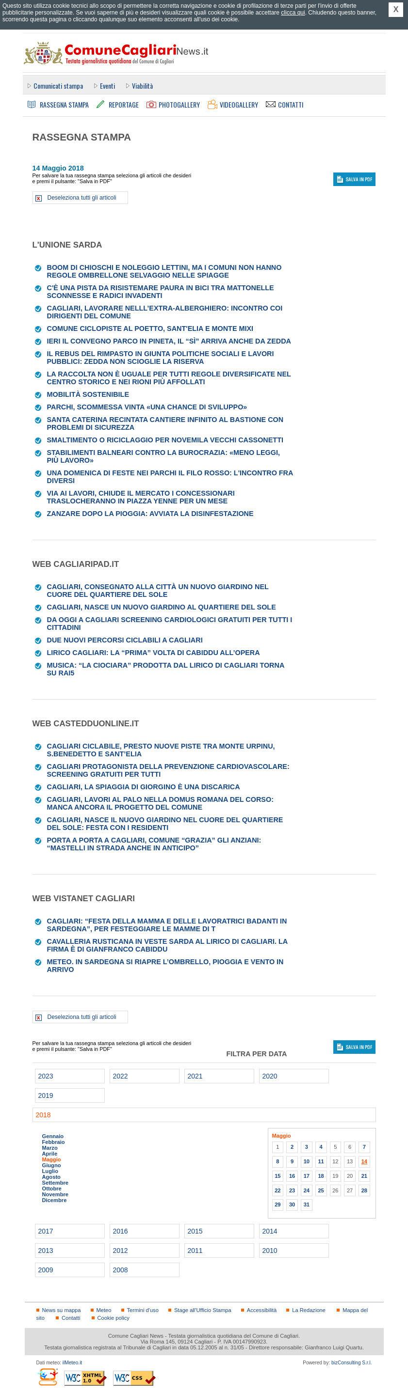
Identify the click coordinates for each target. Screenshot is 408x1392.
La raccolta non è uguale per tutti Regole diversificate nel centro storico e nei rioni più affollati (169, 378)
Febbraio (53, 1142)
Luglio (50, 1171)
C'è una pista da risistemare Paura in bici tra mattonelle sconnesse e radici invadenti (160, 291)
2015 (195, 1231)
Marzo (50, 1148)
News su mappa (61, 1310)
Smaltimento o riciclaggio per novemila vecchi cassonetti (165, 440)
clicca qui (293, 12)
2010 (269, 1250)
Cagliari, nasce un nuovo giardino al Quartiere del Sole (161, 607)
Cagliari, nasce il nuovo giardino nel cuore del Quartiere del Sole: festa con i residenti (165, 823)
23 (292, 1190)
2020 (269, 1076)
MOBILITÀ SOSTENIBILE (88, 394)
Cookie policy (114, 1318)
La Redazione (309, 1310)
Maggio (51, 1159)
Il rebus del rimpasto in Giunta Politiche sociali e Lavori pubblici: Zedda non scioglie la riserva (160, 357)
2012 (120, 1250)
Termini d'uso (143, 1310)
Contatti (71, 1318)
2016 (120, 1231)
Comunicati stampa (58, 85)
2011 (195, 1250)
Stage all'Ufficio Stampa (202, 1310)
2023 (45, 1076)
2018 (43, 1115)
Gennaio (53, 1136)
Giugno (51, 1165)
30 (292, 1204)
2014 (269, 1231)
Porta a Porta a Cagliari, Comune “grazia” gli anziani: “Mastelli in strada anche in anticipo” (154, 844)
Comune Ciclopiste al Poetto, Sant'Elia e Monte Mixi (150, 328)
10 (307, 1161)
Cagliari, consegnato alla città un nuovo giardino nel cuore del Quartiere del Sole (158, 590)
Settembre (55, 1183)
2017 (45, 1231)
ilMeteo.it (72, 1362)
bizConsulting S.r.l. (351, 1362)
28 (364, 1190)
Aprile (50, 1154)
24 (307, 1190)
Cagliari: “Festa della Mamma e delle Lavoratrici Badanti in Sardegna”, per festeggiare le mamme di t (167, 925)
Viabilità (142, 85)
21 (364, 1176)
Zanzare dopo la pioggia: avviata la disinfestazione (150, 513)
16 (292, 1176)
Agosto (51, 1177)
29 (277, 1204)
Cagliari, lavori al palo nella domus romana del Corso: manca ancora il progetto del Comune (160, 803)
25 (321, 1190)
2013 (45, 1250)
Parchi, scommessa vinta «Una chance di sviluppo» (147, 407)
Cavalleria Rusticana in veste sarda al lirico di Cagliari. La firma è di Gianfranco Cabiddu (167, 945)
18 (321, 1176)
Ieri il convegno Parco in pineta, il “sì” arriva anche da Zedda (169, 341)
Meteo (104, 1310)
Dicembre (54, 1200)
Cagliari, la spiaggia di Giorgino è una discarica (143, 787)
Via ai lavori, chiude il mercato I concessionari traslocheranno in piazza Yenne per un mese (141, 497)
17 (307, 1176)
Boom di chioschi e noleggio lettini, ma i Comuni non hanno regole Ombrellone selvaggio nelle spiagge (164, 271)
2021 (195, 1076)
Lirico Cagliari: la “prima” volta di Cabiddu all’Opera (153, 653)
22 (277, 1190)
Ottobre (52, 1188)
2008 (120, 1270)
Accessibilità (262, 1310)
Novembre (55, 1194)
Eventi (107, 85)
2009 (45, 1270)
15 (277, 1176)
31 (307, 1204)
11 (321, 1161)
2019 (45, 1095)
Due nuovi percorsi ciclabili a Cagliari (125, 640)
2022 (120, 1076)
